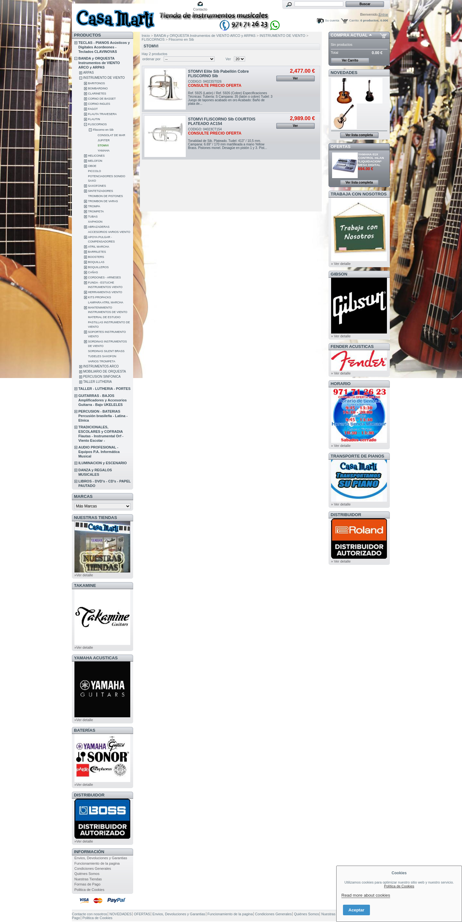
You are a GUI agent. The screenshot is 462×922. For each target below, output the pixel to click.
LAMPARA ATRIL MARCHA (105, 302)
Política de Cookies (399, 886)
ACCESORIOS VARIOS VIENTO (109, 232)
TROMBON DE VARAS (103, 201)
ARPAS (88, 72)
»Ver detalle (83, 575)
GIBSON (339, 274)
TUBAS (93, 216)
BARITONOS (96, 83)
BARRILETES (97, 251)
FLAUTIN (94, 119)
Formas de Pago (87, 884)
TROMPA (94, 206)
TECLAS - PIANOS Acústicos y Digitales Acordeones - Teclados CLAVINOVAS (104, 47)
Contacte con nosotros (89, 914)
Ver (228, 59)
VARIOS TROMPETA (101, 361)
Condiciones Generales (92, 868)
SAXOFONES (97, 185)
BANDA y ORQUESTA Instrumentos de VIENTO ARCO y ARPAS (99, 62)
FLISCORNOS (97, 124)
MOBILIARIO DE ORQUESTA (104, 371)
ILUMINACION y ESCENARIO (102, 463)
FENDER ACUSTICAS (352, 346)
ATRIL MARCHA (98, 246)
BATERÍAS (84, 730)
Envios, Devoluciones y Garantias (100, 858)
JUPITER (104, 140)
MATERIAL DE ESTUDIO (104, 317)
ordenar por (151, 59)
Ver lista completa (359, 135)
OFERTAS (341, 146)
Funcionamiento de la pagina (97, 863)
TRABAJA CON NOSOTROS (359, 194)
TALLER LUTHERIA (97, 381)
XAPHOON (95, 221)
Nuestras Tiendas (88, 879)
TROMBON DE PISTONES (105, 196)
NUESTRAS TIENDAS (95, 517)
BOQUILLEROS (98, 267)
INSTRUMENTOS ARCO (101, 366)
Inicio (146, 35)
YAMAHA (103, 150)
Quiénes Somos (86, 874)
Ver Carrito (350, 60)
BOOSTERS (96, 257)
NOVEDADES (344, 72)
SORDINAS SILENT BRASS (106, 351)
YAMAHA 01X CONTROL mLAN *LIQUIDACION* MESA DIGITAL (371, 159)
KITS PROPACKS (99, 297)
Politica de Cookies (89, 890)
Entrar (383, 14)
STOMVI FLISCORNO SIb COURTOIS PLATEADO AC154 (221, 121)
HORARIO (341, 383)
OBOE (92, 166)
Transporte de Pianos (357, 456)
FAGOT (93, 109)
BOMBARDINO (98, 88)
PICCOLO (94, 171)
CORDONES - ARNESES (104, 277)
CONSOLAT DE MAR (111, 135)
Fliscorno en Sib (103, 129)
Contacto (200, 9)
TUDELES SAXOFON (102, 356)
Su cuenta (332, 20)
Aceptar (356, 910)
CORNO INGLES (99, 103)
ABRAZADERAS (98, 226)
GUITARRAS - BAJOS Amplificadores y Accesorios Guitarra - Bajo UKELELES (102, 400)
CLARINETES (97, 93)
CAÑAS (93, 272)
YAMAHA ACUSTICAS (96, 657)
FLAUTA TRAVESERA (102, 114)
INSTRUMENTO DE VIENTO (104, 77)
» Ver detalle (341, 264)
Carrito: (354, 20)
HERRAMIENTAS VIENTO (105, 292)
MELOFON (95, 160)
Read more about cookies (365, 895)
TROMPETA (96, 211)
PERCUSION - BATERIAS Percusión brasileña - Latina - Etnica (102, 415)
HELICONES (96, 155)
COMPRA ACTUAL (349, 35)
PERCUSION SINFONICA (102, 376)
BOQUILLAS (96, 262)
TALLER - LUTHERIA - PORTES (104, 389)
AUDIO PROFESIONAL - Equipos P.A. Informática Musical (99, 451)
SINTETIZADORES (100, 191)
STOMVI (103, 145)
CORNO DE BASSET (102, 98)
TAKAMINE (85, 585)
